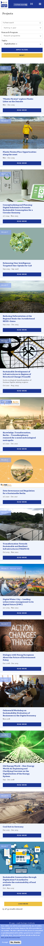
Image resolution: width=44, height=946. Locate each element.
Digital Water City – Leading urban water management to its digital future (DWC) (18, 602)
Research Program (10, 32)
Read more (22, 110)
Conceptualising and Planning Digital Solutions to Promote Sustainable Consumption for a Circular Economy (18, 209)
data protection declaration (10, 937)
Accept (5, 942)
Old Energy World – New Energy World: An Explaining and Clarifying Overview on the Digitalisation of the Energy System (18, 771)
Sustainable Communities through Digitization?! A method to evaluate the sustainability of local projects (19, 881)
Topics (4, 41)
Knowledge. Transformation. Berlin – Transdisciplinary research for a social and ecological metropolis (19, 436)
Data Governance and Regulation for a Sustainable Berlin (19, 492)
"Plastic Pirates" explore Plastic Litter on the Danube (18, 100)
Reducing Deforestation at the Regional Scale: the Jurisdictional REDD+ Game (19, 318)
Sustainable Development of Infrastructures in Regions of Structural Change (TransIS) (17, 374)
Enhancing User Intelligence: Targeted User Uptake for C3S (17, 264)
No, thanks (15, 942)
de (31, 4)
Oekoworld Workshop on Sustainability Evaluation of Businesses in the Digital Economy (19, 713)
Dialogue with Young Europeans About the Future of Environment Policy (19, 657)
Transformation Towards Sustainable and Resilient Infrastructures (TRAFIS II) (16, 546)
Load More (23, 904)
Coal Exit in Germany (13, 826)
